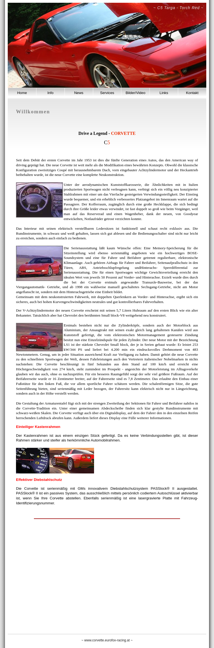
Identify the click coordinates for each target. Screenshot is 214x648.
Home (22, 93)
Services (107, 93)
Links (164, 93)
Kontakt (192, 93)
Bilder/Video (135, 93)
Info (50, 93)
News (78, 93)
